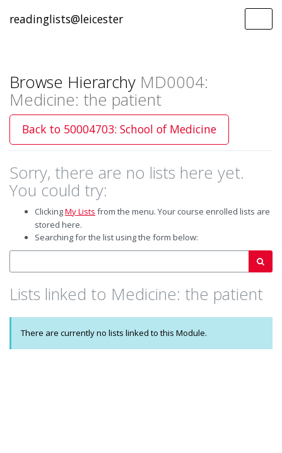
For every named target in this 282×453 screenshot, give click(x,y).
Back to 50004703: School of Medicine (119, 129)
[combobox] (129, 261)
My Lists (80, 211)
